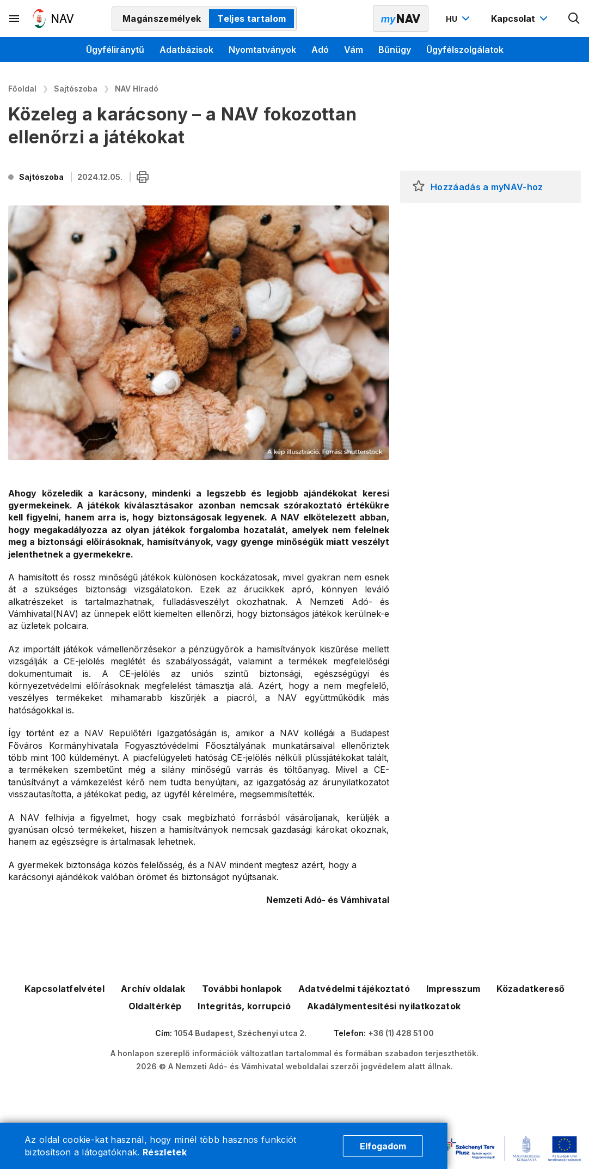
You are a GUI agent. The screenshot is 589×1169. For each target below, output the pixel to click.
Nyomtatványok (262, 49)
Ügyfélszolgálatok (465, 49)
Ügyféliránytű (115, 49)
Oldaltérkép (155, 1006)
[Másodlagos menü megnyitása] (14, 18)
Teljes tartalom (251, 18)
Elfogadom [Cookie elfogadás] (383, 1146)
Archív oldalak (153, 988)
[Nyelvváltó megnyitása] (459, 18)
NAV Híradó (136, 88)
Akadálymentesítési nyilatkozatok (384, 1006)
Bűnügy (394, 49)
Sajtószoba (75, 88)
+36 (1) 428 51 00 (401, 1033)
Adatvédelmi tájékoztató (354, 988)
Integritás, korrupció (244, 1006)
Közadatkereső (530, 988)
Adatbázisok (186, 49)
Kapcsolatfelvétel (64, 988)
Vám (353, 49)
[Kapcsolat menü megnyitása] (520, 18)
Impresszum (453, 988)
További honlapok (242, 988)
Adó (320, 49)
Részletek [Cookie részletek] (165, 1152)
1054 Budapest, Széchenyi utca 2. (240, 1033)
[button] (418, 187)
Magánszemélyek (161, 18)
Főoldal (22, 88)
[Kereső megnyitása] (574, 18)
